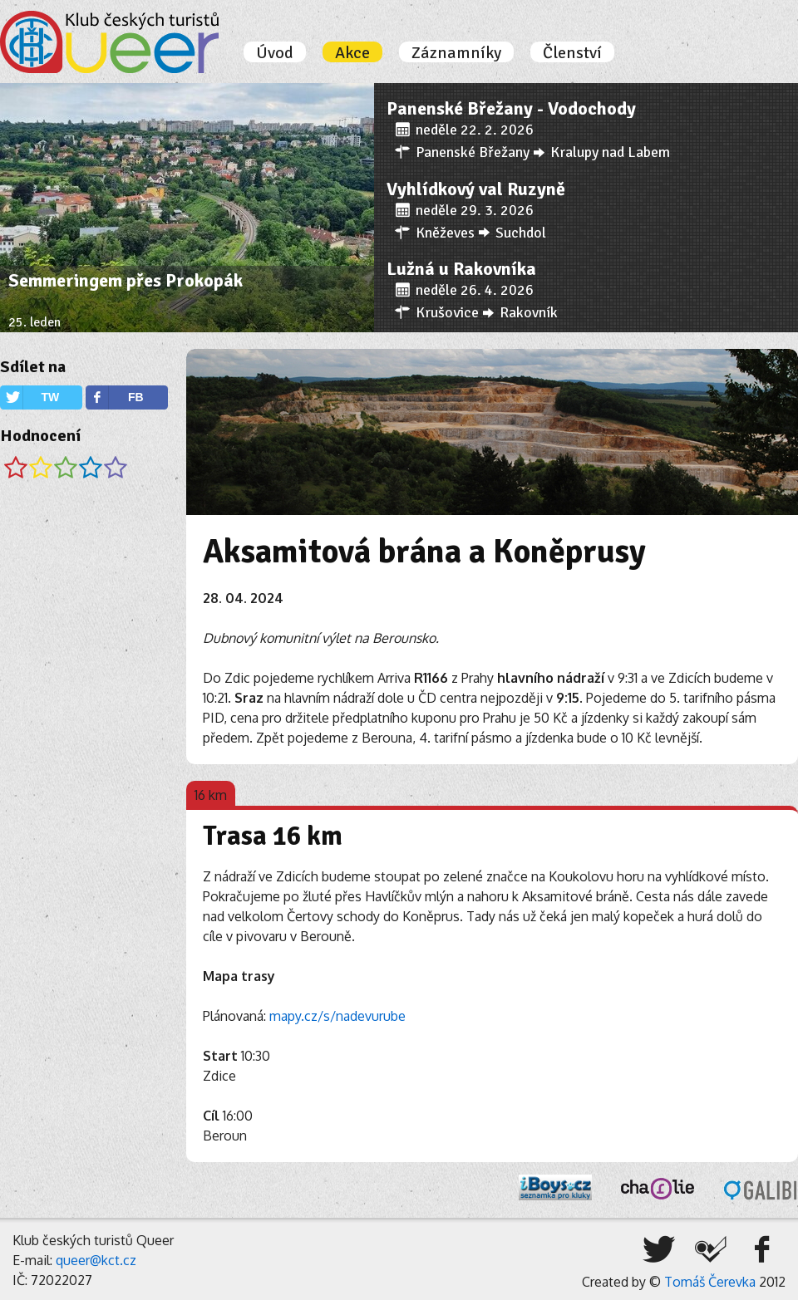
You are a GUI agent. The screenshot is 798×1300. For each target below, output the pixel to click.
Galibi (760, 1190)
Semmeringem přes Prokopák (125, 280)
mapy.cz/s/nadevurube (337, 1016)
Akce (352, 53)
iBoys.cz (555, 1187)
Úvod (274, 53)
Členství (572, 53)
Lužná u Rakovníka (461, 269)
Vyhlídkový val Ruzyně (476, 189)
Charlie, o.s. (657, 1188)
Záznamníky (456, 53)
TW (50, 397)
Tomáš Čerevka (710, 1281)
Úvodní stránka (109, 42)
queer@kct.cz (96, 1260)
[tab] (210, 793)
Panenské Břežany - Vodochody (511, 108)
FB (136, 397)
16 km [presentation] (211, 795)
